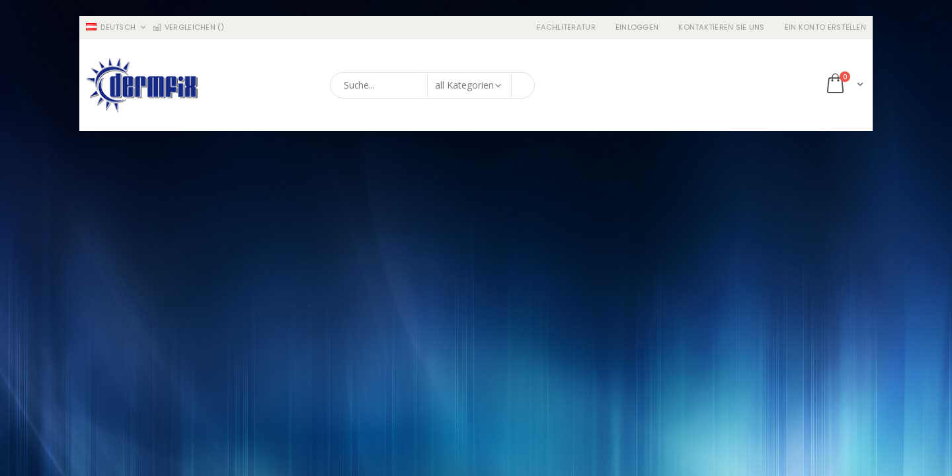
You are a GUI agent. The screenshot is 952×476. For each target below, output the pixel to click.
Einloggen (636, 27)
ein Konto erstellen (825, 27)
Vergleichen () (188, 27)
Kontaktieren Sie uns (721, 27)
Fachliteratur (566, 27)
